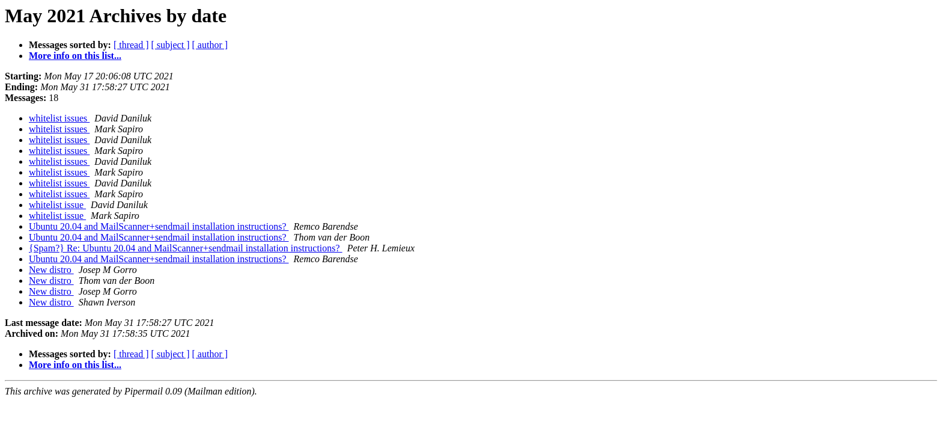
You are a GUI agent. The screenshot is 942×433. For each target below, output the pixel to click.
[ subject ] (170, 45)
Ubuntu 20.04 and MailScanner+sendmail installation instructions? (159, 226)
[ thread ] (131, 45)
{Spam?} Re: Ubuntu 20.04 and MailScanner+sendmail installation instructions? (185, 248)
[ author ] (210, 45)
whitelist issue (57, 205)
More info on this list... (75, 56)
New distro (51, 270)
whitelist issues (59, 118)
